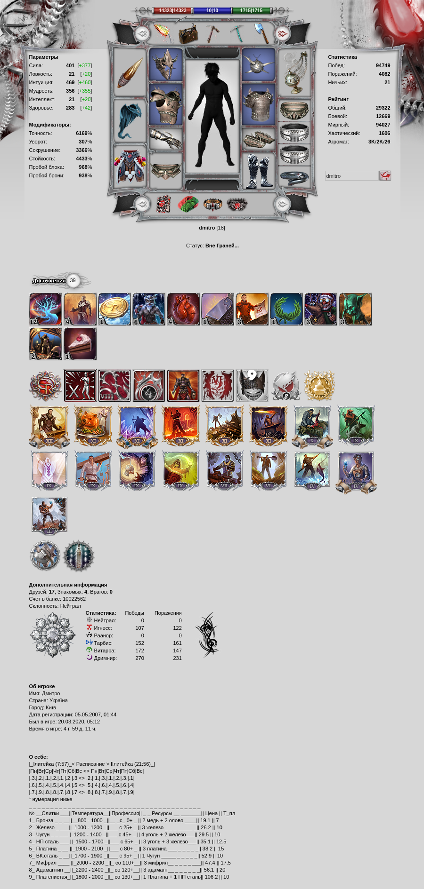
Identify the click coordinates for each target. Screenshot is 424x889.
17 (52, 592)
